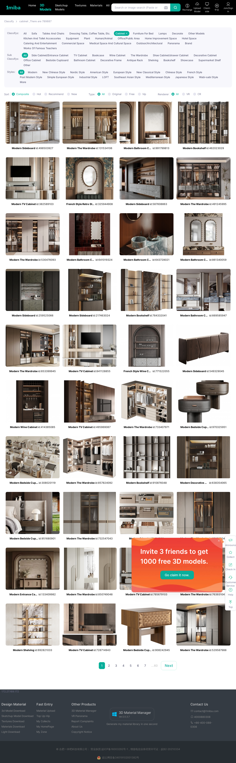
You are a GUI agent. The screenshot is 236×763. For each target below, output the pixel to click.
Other (27, 65)
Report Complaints (82, 721)
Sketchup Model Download (17, 715)
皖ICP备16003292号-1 (115, 749)
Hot (39, 94)
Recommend (56, 94)
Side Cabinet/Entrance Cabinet (50, 55)
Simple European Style (60, 77)
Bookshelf (169, 60)
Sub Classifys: (13, 56)
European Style (122, 72)
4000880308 (200, 716)
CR (199, 94)
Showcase (187, 60)
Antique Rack (135, 60)
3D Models (45, 7)
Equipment (72, 38)
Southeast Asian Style (127, 77)
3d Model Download (13, 710)
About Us (76, 726)
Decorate (177, 33)
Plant (87, 38)
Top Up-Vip (43, 715)
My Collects (43, 721)
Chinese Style (173, 72)
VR (188, 94)
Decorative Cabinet (205, 55)
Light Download (10, 731)
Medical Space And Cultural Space (110, 43)
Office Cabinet (32, 60)
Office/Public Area (129, 38)
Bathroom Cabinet (84, 60)
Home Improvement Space (161, 38)
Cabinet (122, 33)
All (108, 5)
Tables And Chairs (53, 33)
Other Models (196, 33)
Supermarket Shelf (209, 60)
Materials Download (13, 726)
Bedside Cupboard (57, 60)
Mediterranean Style (158, 77)
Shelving (153, 60)
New (74, 94)
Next (169, 665)
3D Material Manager (83, 710)
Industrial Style (88, 77)
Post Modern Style (31, 77)
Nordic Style (77, 72)
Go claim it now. (177, 575)
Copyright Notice (81, 731)
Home (32, 5)
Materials (96, 5)
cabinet (23, 21)
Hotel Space (189, 38)
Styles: (11, 71)
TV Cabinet (80, 55)
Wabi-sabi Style (208, 77)
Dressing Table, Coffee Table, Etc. (89, 33)
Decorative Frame (111, 60)
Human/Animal (103, 38)
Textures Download (12, 721)
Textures (80, 5)
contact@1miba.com (204, 711)
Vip (144, 94)
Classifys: (13, 33)
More (23, 82)
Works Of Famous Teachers (40, 48)
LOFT (105, 77)
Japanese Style (184, 77)
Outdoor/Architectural (149, 43)
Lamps (163, 33)
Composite (22, 94)
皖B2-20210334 (170, 749)
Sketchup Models (61, 7)
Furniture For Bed (143, 33)
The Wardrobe (139, 55)
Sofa (34, 33)
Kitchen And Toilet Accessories (42, 38)
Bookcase (98, 55)
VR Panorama (79, 715)
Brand (188, 43)
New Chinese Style (53, 72)
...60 (154, 665)
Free (131, 94)
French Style (194, 72)
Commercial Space (73, 43)
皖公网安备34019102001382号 (120, 757)
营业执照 (96, 749)
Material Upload (45, 710)
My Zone (41, 731)
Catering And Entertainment (40, 43)
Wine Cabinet (117, 55)
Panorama (174, 43)
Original (116, 94)
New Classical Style (148, 72)
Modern (32, 72)
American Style (99, 72)
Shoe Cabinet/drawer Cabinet (170, 55)
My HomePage (45, 726)
